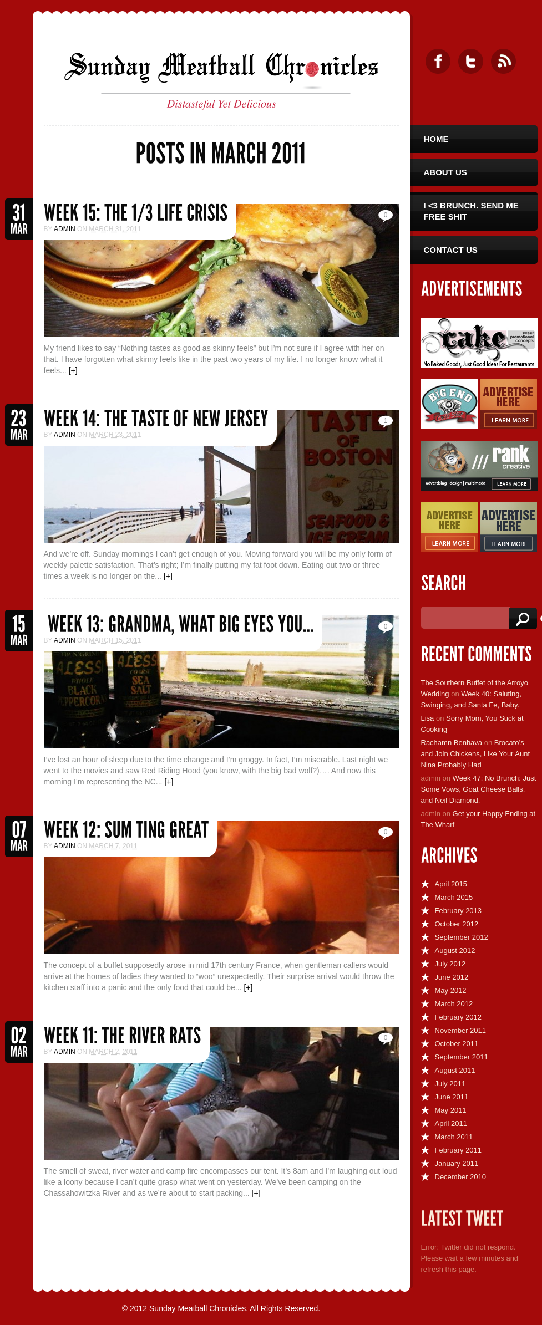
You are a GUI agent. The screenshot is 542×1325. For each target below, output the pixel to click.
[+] (73, 370)
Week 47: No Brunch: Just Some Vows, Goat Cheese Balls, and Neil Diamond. (478, 789)
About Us (445, 172)
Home (436, 139)
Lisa (427, 718)
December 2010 (461, 1177)
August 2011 (455, 1070)
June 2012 (452, 977)
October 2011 (457, 1043)
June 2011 (452, 1097)
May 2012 (451, 990)
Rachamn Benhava (452, 742)
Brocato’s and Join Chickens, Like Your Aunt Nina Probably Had (475, 753)
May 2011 (451, 1110)
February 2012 (458, 1017)
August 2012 (455, 950)
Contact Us (451, 249)
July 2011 (450, 1083)
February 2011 (458, 1150)
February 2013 (458, 910)
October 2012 (457, 924)
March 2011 (454, 1137)
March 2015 (454, 897)
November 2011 (461, 1030)
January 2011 (457, 1163)
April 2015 (451, 884)
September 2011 (461, 1057)
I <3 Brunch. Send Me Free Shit (471, 211)
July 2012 (450, 964)
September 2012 (461, 937)
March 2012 (454, 1004)
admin (64, 229)
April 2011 (451, 1123)
